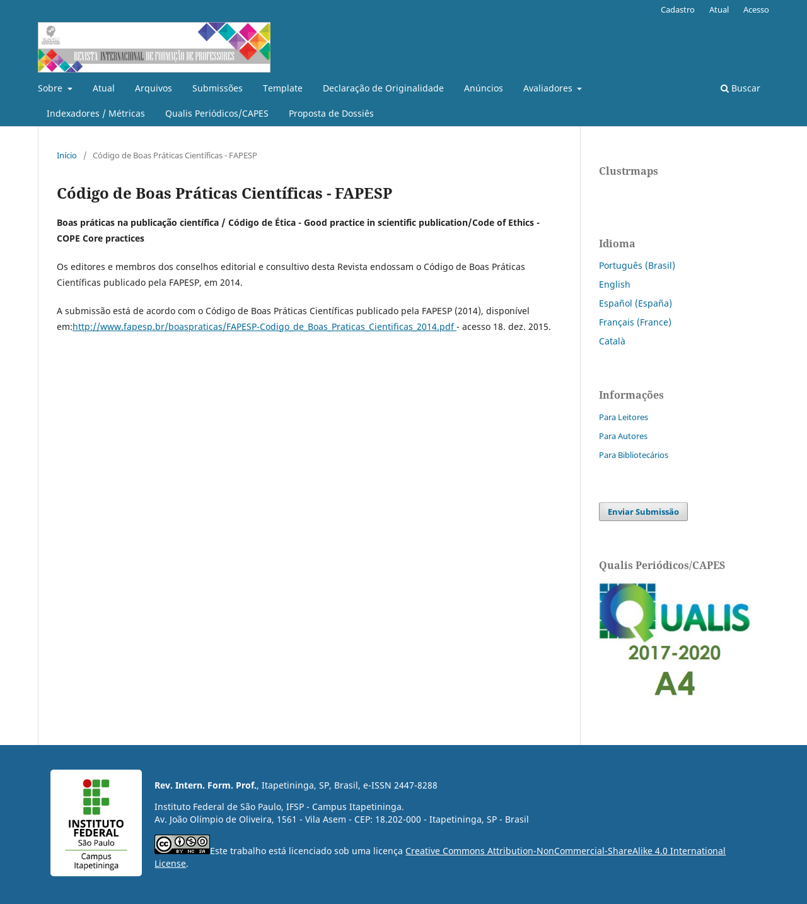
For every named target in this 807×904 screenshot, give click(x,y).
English (614, 284)
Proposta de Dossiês (331, 113)
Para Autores (623, 436)
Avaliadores (549, 88)
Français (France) (635, 322)
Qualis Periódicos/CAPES (217, 113)
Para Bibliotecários (633, 455)
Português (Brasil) (637, 265)
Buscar (740, 88)
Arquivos (153, 88)
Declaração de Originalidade (383, 88)
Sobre (51, 88)
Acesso (756, 9)
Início (67, 155)
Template (283, 88)
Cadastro (678, 9)
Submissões (217, 88)
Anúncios (483, 88)
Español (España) (635, 303)
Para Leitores (623, 417)
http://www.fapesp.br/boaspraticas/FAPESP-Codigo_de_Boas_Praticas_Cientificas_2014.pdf (264, 326)
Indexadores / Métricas (96, 113)
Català (612, 341)
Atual (104, 88)
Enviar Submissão (643, 511)
